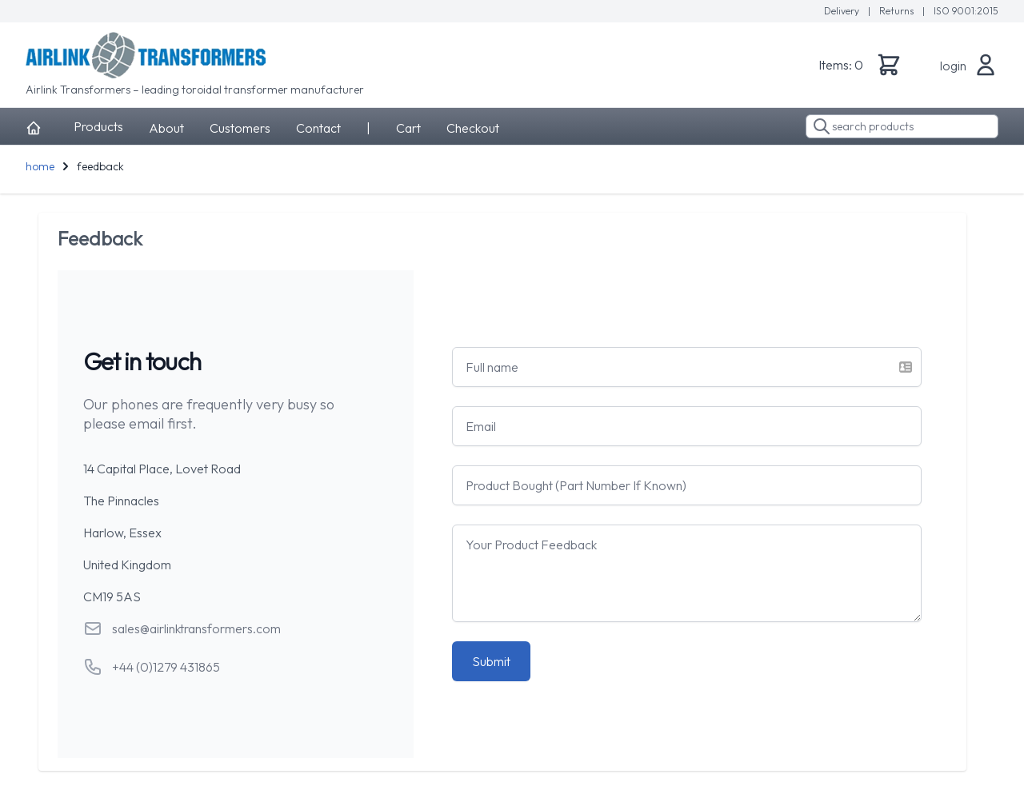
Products (98, 126)
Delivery (843, 11)
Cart (408, 128)
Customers (240, 128)
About (166, 128)
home (40, 166)
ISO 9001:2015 (966, 11)
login (953, 66)
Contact (318, 128)
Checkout (472, 128)
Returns (897, 11)
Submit (491, 661)
